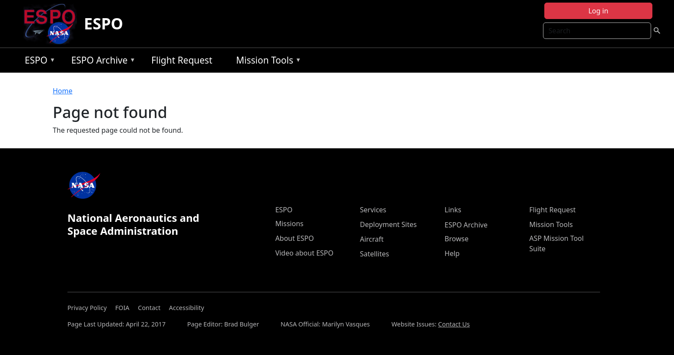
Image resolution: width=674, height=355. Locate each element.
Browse (456, 238)
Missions (289, 223)
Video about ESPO (304, 253)
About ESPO (294, 238)
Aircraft (371, 239)
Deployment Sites (388, 224)
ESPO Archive (101, 61)
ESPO (103, 23)
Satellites (374, 254)
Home (63, 91)
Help (452, 253)
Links (452, 209)
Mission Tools (266, 61)
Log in (598, 11)
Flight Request (181, 60)
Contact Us (454, 324)
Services (373, 209)
